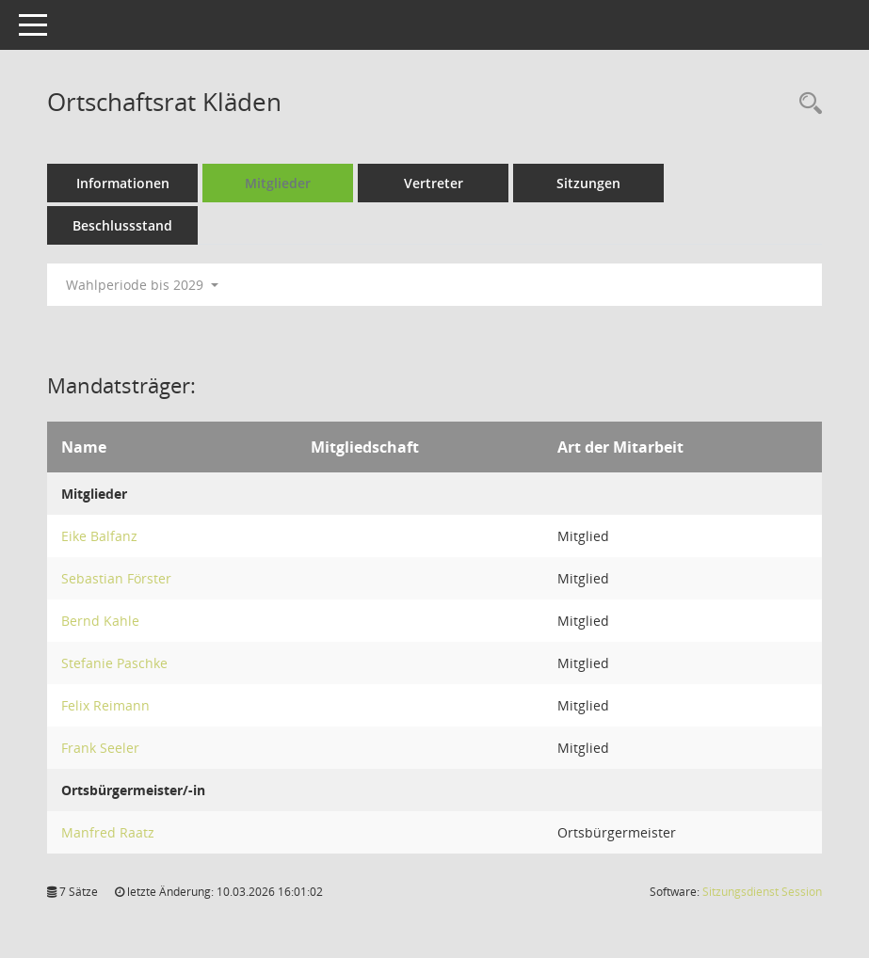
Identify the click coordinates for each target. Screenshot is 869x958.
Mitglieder (278, 183)
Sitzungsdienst (762, 892)
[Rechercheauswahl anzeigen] (806, 104)
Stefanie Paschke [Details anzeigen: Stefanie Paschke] (114, 663)
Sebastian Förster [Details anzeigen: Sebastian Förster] (116, 578)
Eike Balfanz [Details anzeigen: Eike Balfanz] (99, 536)
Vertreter (433, 183)
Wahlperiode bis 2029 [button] (142, 285)
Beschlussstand (122, 225)
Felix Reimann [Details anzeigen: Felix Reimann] (105, 705)
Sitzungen (588, 183)
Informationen (122, 183)
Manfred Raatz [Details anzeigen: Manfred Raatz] (107, 832)
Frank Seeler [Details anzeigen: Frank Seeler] (100, 748)
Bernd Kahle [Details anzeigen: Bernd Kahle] (100, 621)
